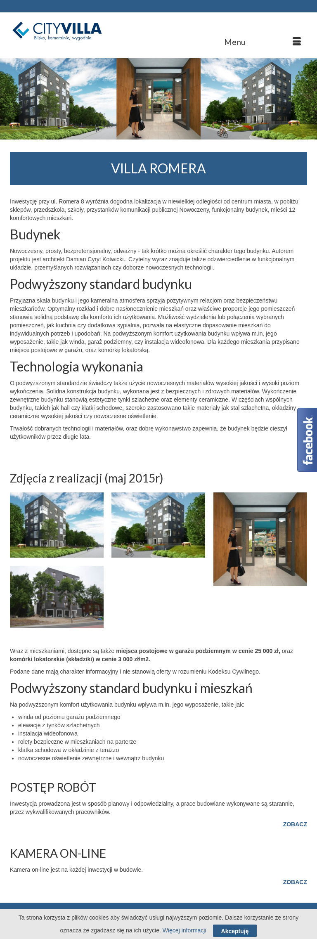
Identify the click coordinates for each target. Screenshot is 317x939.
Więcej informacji (184, 930)
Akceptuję (235, 931)
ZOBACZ (295, 824)
